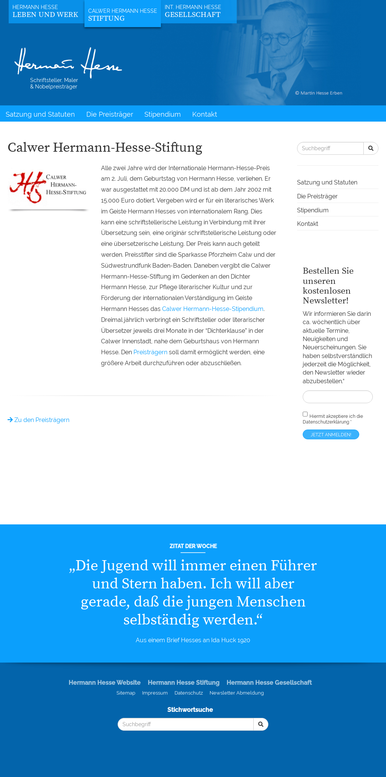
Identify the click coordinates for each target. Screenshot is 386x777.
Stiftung (106, 18)
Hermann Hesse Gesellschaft (269, 682)
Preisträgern (150, 352)
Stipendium (162, 114)
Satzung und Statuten (40, 114)
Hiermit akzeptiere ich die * (333, 417)
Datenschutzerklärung (326, 422)
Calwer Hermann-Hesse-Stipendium (212, 308)
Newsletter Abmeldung (237, 693)
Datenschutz (189, 693)
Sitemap (125, 693)
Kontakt (204, 114)
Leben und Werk (45, 15)
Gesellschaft (193, 15)
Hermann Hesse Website (105, 682)
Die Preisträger (109, 114)
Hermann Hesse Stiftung (183, 682)
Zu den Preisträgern (38, 420)
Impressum (155, 693)
